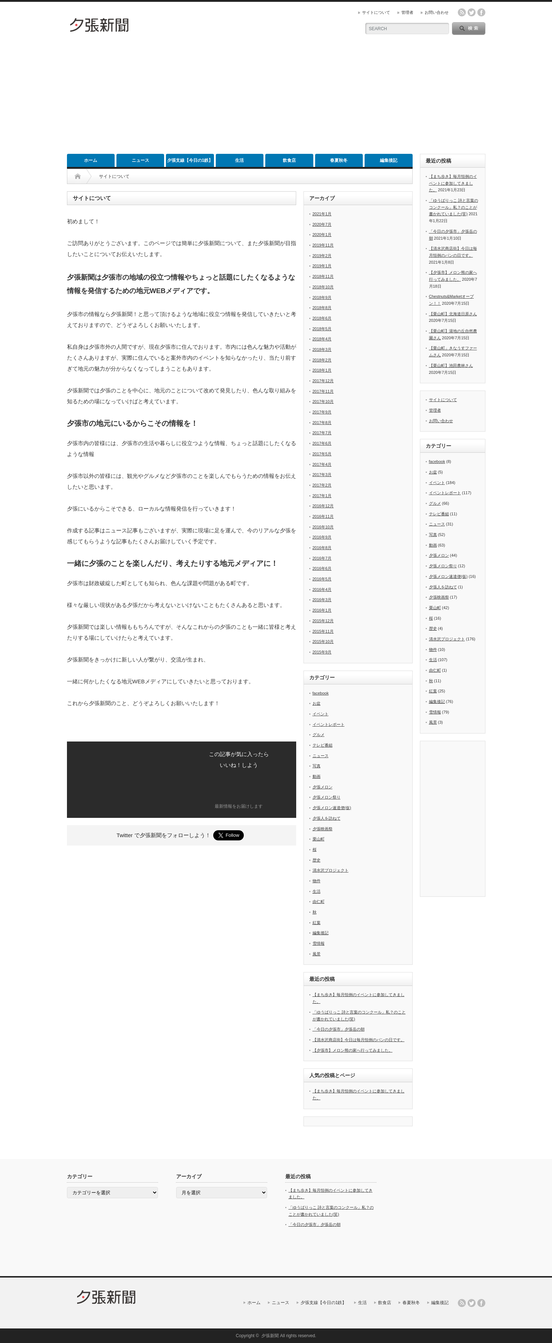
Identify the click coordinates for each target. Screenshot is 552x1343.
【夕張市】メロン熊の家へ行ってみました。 (353, 1050)
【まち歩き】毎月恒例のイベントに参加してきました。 (453, 183)
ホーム (90, 160)
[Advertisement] (276, 99)
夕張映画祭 (323, 829)
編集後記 (388, 160)
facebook (481, 12)
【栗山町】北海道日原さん (453, 314)
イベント (321, 714)
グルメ (319, 734)
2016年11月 (323, 516)
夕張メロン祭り (327, 797)
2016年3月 (322, 599)
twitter (472, 12)
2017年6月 (322, 443)
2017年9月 (322, 412)
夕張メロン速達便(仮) (332, 808)
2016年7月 (322, 558)
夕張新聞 (270, 1335)
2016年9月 (322, 537)
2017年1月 (322, 495)
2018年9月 (322, 297)
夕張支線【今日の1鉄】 (190, 160)
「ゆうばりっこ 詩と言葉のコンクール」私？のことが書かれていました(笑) (453, 207)
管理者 (407, 12)
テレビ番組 (323, 745)
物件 (317, 881)
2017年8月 (322, 422)
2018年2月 (322, 360)
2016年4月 (322, 589)
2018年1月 (322, 370)
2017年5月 (322, 454)
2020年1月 (322, 234)
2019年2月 (322, 255)
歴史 (317, 860)
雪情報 (319, 943)
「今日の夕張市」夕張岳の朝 (339, 1029)
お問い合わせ (437, 12)
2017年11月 (323, 391)
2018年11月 (323, 276)
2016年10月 (323, 527)
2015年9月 (322, 652)
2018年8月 (322, 307)
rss (462, 12)
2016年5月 (322, 579)
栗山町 (319, 839)
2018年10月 (323, 287)
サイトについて (376, 12)
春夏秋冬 (339, 160)
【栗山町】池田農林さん (451, 365)
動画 (317, 776)
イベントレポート (329, 724)
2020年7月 (322, 224)
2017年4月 (322, 464)
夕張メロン (323, 787)
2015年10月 (323, 641)
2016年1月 (322, 610)
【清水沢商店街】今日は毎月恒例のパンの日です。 (359, 1040)
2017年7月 (322, 433)
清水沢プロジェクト (331, 870)
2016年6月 (322, 568)
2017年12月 (323, 381)
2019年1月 (322, 266)
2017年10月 (323, 401)
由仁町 (319, 901)
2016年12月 (323, 506)
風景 (317, 954)
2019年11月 (323, 245)
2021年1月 (322, 214)
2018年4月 (322, 339)
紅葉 (317, 922)
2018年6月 (322, 318)
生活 (239, 160)
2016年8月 (322, 547)
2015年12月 (323, 621)
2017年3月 (322, 474)
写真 (317, 766)
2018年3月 (322, 349)
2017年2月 (322, 485)
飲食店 (289, 160)
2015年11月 (323, 631)
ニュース (140, 160)
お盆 (317, 703)
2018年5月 (322, 329)
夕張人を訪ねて (327, 818)
